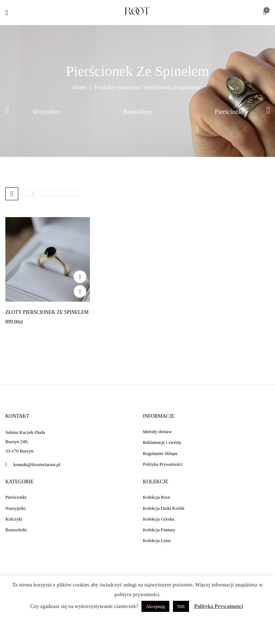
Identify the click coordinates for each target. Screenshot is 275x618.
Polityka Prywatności (218, 606)
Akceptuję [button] (155, 606)
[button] (265, 13)
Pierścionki (229, 111)
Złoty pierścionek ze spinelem (46, 312)
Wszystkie (46, 111)
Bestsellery (137, 111)
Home (79, 87)
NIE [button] (181, 606)
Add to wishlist (80, 276)
